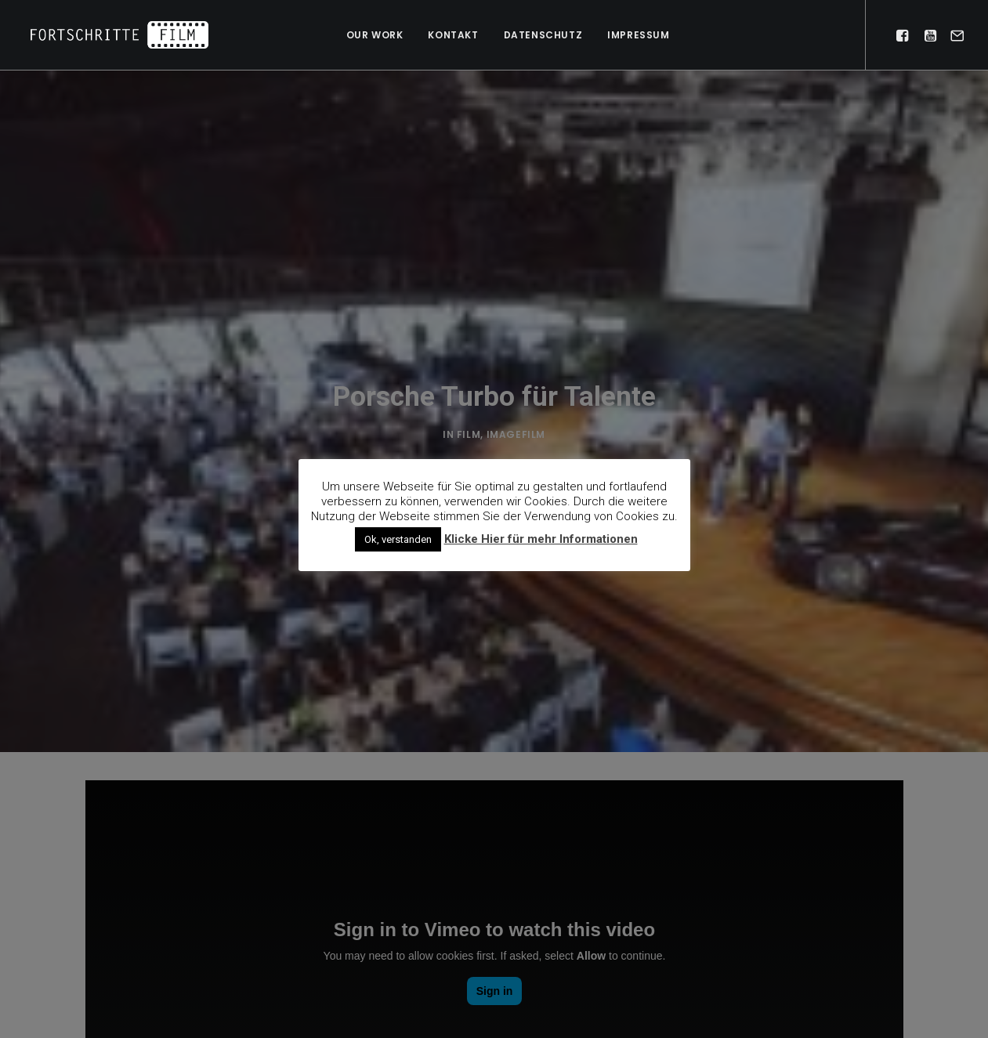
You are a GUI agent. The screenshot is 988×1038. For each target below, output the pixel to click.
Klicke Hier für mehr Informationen (541, 539)
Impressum (638, 35)
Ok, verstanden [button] (398, 539)
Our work (375, 35)
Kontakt (453, 35)
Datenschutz (543, 35)
